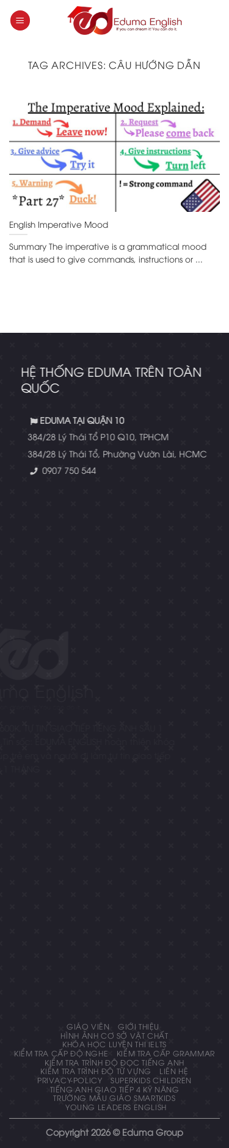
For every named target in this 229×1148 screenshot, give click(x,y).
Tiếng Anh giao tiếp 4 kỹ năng (115, 1089)
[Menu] (20, 20)
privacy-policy (70, 1080)
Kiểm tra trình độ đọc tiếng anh (114, 1062)
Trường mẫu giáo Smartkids (114, 1097)
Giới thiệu (138, 1026)
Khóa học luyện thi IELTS (114, 1044)
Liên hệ (173, 1071)
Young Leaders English (116, 1107)
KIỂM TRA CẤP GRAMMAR (166, 1053)
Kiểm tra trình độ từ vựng (95, 1071)
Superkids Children (151, 1080)
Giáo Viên (88, 1026)
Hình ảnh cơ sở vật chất (114, 1035)
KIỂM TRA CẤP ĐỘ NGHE (61, 1053)
